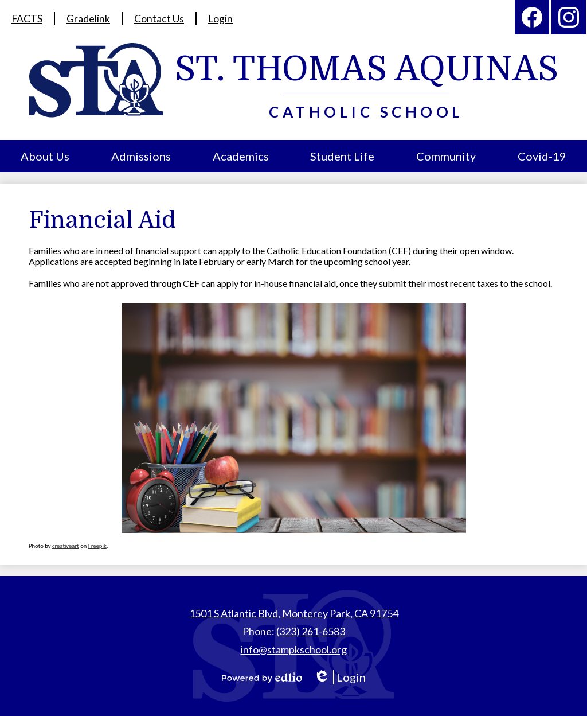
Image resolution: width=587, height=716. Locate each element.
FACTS (27, 18)
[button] (45, 156)
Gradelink (89, 18)
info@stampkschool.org (294, 649)
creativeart (65, 546)
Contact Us (160, 18)
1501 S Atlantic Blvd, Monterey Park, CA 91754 (293, 613)
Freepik (97, 546)
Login (221, 18)
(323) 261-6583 (310, 631)
